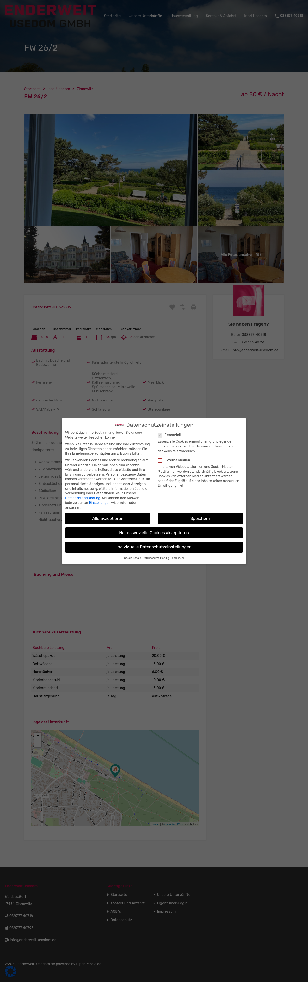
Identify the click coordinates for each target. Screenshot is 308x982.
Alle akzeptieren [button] (107, 518)
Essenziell (171, 435)
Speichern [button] (200, 518)
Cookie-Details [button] (132, 558)
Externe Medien (175, 460)
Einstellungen (99, 503)
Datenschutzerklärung (82, 498)
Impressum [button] (177, 558)
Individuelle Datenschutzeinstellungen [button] (154, 546)
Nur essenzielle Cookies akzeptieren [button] (154, 532)
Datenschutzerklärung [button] (156, 558)
